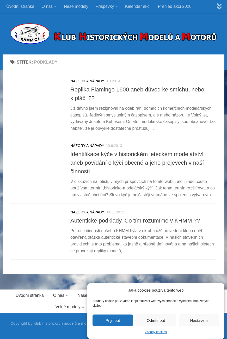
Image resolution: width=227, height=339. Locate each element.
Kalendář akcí (138, 6)
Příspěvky (105, 6)
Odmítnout (156, 321)
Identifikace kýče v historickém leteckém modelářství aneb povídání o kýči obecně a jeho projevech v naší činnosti (137, 163)
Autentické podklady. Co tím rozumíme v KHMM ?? (135, 220)
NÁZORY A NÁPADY (87, 81)
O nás (47, 6)
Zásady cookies (156, 333)
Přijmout (113, 321)
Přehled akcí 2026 (175, 6)
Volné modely (68, 307)
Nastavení (199, 321)
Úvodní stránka (20, 6)
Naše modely (76, 6)
